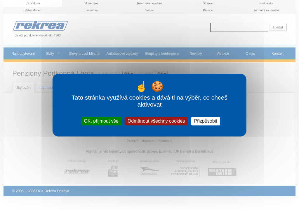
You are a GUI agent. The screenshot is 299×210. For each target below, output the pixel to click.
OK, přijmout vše (101, 121)
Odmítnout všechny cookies (156, 121)
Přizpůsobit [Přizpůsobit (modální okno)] (205, 121)
